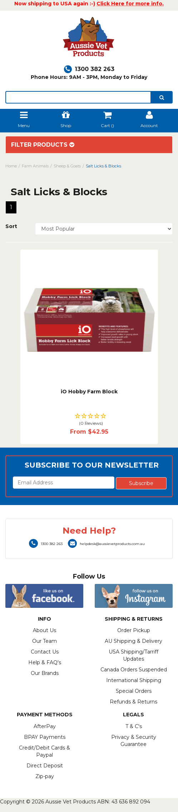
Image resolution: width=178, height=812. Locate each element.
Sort (11, 226)
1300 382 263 (89, 69)
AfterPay (45, 726)
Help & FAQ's (44, 662)
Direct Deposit (44, 765)
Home (11, 165)
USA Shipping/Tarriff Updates (133, 655)
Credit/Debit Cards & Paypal (44, 751)
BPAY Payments (44, 737)
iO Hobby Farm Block (89, 391)
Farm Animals (35, 165)
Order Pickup (133, 630)
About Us (44, 630)
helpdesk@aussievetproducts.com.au (106, 543)
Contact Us (45, 652)
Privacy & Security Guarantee (133, 740)
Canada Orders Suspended (133, 669)
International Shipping (133, 680)
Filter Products (42, 145)
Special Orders (134, 691)
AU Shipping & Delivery (133, 641)
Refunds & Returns (133, 701)
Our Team (44, 641)
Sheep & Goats (67, 165)
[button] (89, 420)
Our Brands (45, 673)
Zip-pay (44, 776)
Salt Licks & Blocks (103, 165)
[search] (162, 97)
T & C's (133, 726)
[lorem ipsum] (78, 97)
